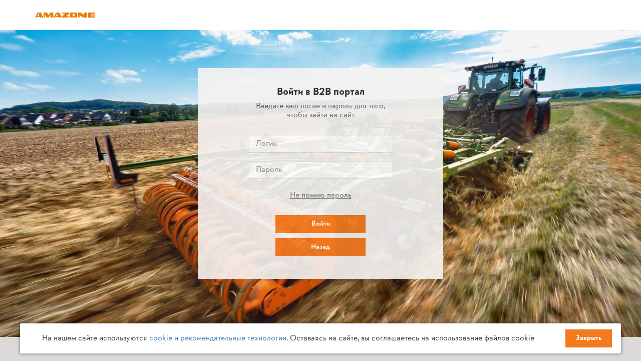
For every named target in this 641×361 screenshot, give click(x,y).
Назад (320, 247)
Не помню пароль (321, 195)
